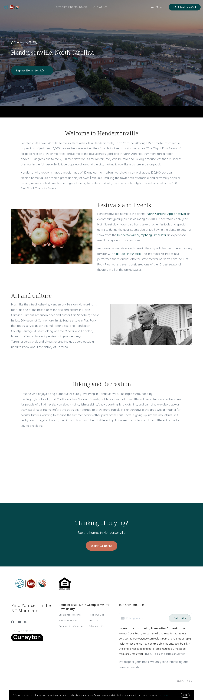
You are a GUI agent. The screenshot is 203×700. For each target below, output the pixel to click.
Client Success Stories (70, 614)
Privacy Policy (184, 680)
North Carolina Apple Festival (166, 214)
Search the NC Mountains (71, 7)
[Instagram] (25, 622)
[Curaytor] (27, 640)
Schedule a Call (97, 626)
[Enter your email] (146, 618)
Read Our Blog (96, 614)
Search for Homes (68, 620)
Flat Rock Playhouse (127, 254)
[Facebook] (12, 622)
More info (163, 695)
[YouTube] (19, 622)
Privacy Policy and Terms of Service (164, 653)
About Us (93, 620)
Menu (156, 7)
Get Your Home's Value (70, 626)
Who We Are (100, 7)
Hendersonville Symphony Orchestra (141, 235)
